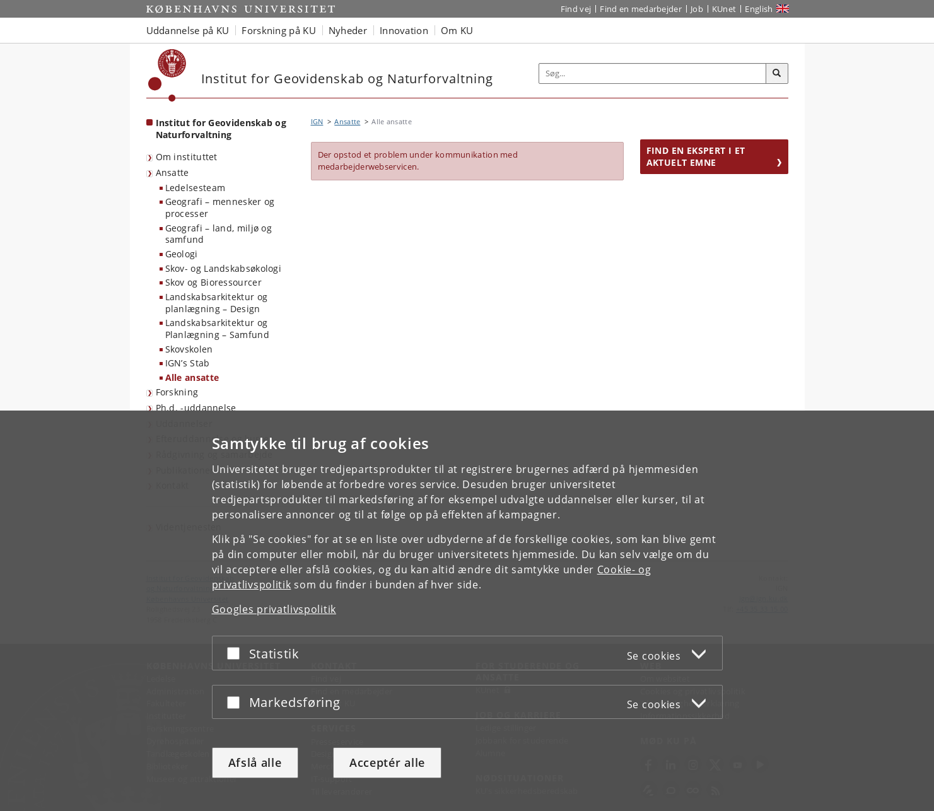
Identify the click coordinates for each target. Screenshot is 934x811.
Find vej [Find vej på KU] (576, 9)
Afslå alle (255, 762)
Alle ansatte (192, 377)
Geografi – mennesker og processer (220, 207)
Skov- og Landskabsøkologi (223, 268)
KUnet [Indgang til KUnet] (724, 9)
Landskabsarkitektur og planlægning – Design (216, 303)
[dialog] (467, 611)
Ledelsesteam (195, 188)
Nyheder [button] (348, 30)
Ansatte (172, 172)
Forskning (177, 392)
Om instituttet (187, 157)
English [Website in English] (759, 9)
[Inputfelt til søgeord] (653, 73)
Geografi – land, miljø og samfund (218, 234)
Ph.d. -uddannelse (196, 408)
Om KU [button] (457, 30)
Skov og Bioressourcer (213, 282)
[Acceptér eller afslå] (236, 653)
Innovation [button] (404, 30)
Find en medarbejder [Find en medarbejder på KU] (641, 9)
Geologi (181, 254)
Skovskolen (189, 349)
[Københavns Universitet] (167, 75)
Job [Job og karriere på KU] (697, 9)
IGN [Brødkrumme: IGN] (317, 121)
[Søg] (777, 74)
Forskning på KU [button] (279, 30)
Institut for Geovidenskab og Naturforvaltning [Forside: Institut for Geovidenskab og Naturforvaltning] (221, 129)
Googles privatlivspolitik (274, 609)
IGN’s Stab (187, 363)
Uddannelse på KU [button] (188, 30)
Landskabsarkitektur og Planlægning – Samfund (217, 329)
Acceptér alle (387, 762)
